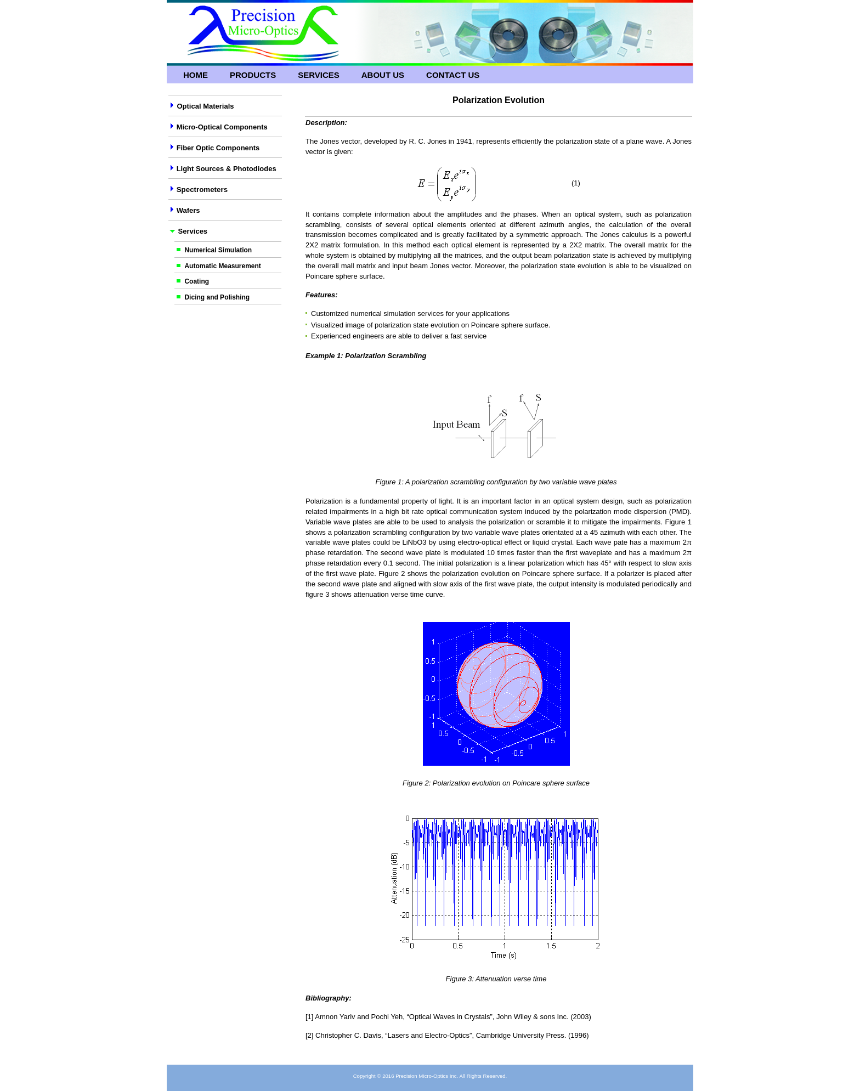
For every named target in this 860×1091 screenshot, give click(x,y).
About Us (382, 75)
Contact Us (452, 75)
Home (195, 75)
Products (253, 75)
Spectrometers (201, 189)
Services (319, 75)
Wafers (188, 210)
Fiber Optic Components (218, 148)
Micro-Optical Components (222, 127)
